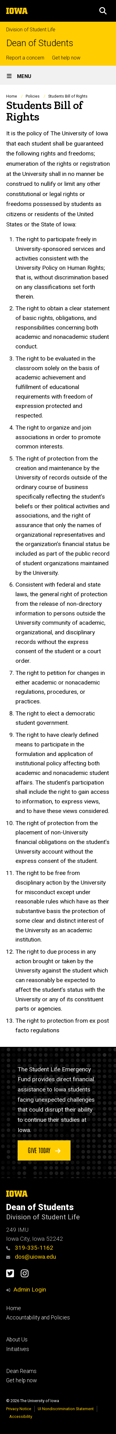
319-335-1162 (29, 1247)
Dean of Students (39, 43)
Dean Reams (21, 1371)
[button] (103, 11)
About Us (17, 1339)
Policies (33, 96)
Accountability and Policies (38, 1317)
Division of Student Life (30, 30)
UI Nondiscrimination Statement (66, 1408)
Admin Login (29, 1289)
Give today (44, 1150)
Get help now (66, 58)
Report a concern (25, 58)
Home (11, 96)
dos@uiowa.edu (31, 1256)
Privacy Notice (18, 1408)
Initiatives (17, 1349)
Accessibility (20, 1416)
